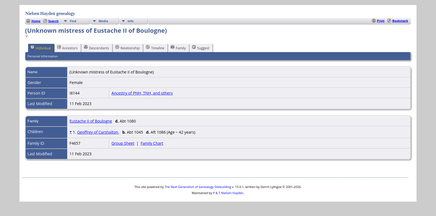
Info (131, 21)
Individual (41, 47)
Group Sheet (123, 143)
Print (381, 21)
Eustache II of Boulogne (91, 121)
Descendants (96, 47)
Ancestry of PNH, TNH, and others (142, 93)
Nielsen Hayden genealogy (50, 13)
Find (73, 21)
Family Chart (151, 143)
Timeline (155, 47)
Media (103, 21)
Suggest (200, 47)
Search (53, 21)
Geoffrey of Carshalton (97, 132)
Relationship (127, 47)
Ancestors (67, 47)
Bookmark (400, 21)
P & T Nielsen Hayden (228, 193)
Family (178, 47)
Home (36, 21)
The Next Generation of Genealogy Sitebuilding (198, 187)
